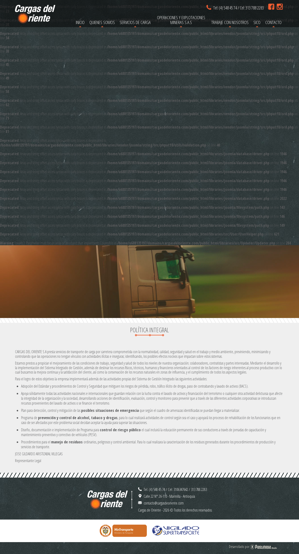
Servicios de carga (135, 22)
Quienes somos (102, 22)
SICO (256, 22)
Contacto (273, 22)
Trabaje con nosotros (230, 22)
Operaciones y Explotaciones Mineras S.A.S (181, 19)
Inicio (80, 22)
